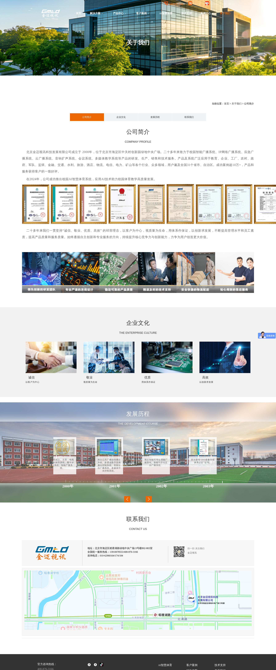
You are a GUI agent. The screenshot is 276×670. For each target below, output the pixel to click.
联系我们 (189, 117)
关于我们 (225, 13)
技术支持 (186, 13)
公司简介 (86, 117)
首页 (78, 13)
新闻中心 (206, 13)
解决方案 (95, 13)
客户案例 (141, 13)
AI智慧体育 (165, 13)
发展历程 (155, 117)
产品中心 (118, 13)
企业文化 (121, 117)
